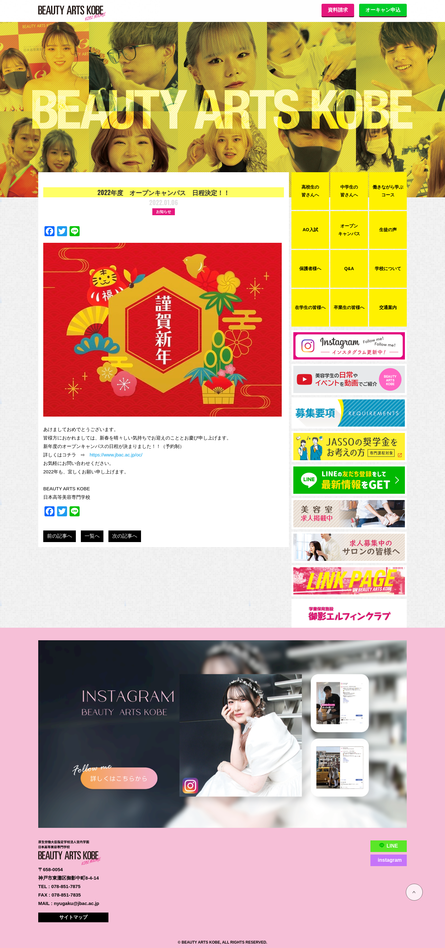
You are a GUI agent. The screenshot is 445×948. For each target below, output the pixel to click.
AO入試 (310, 229)
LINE (388, 846)
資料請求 (338, 10)
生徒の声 (388, 229)
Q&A (349, 268)
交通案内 (388, 307)
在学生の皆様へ (310, 307)
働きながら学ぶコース (388, 190)
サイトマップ (73, 917)
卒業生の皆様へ (349, 307)
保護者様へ (310, 268)
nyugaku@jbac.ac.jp (76, 903)
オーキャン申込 (383, 10)
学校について (388, 268)
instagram (390, 860)
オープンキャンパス (349, 229)
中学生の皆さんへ (349, 190)
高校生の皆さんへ (310, 190)
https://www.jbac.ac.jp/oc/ (116, 454)
